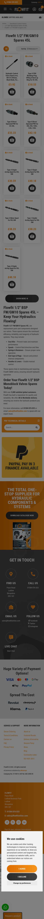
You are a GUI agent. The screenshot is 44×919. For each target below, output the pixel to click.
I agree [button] (22, 869)
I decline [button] (22, 877)
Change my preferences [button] (22, 883)
